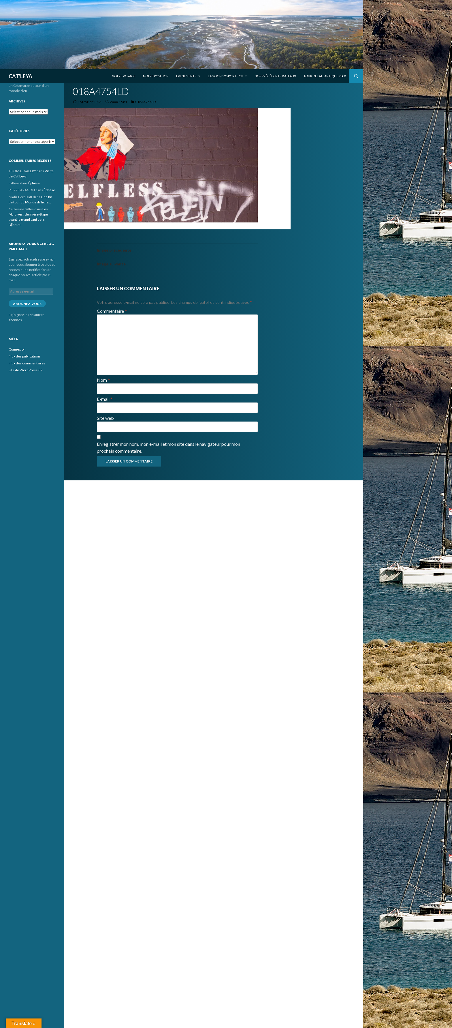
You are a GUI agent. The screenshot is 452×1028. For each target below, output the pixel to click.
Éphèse (34, 183)
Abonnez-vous (27, 304)
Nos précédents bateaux (275, 76)
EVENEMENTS (186, 76)
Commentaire (112, 311)
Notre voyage (123, 76)
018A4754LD (145, 102)
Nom (103, 380)
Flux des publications (25, 356)
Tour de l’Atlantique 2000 (325, 76)
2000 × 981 (118, 102)
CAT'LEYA (20, 76)
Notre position (156, 76)
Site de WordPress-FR (26, 370)
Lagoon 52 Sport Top (225, 76)
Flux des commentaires (27, 363)
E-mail (104, 399)
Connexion (17, 349)
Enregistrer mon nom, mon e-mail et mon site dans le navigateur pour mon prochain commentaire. (168, 447)
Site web (105, 418)
